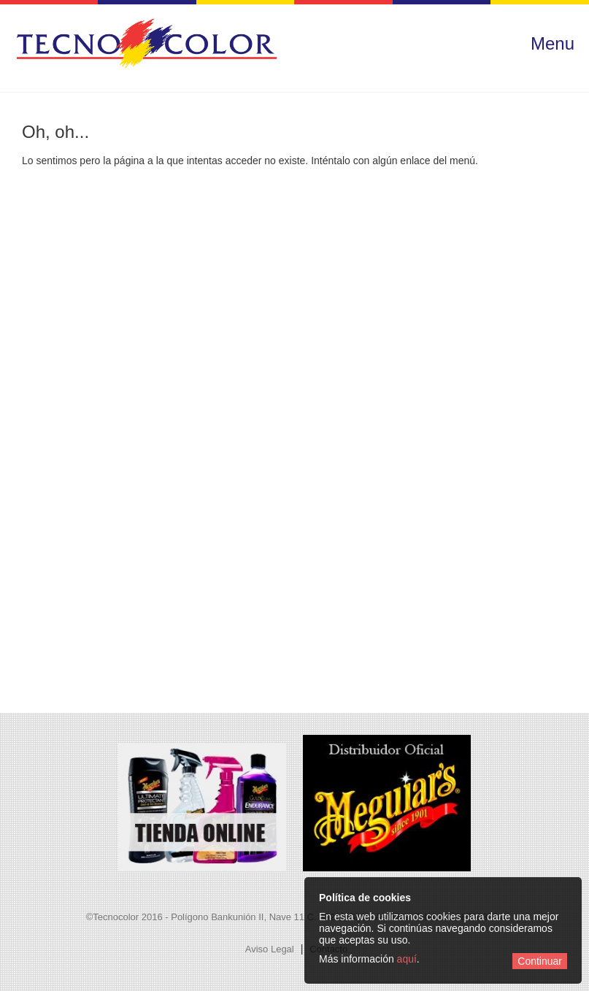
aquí (407, 959)
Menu (552, 43)
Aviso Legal (269, 949)
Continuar (539, 961)
